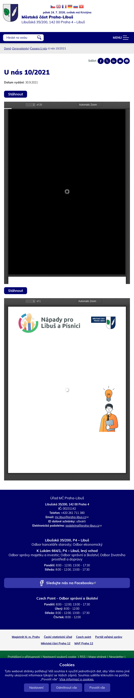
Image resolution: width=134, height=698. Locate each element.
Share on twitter (107, 61)
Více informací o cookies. (76, 679)
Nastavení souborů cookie (60, 657)
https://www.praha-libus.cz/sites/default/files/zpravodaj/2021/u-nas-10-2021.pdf (67, 193)
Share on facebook (101, 61)
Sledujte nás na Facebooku (71, 583)
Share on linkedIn (114, 61)
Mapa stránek (97, 657)
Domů (7, 48)
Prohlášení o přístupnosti (24, 657)
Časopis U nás (38, 48)
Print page (127, 61)
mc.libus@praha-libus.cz (71, 517)
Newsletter (116, 657)
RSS (83, 657)
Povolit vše (97, 687)
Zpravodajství (20, 48)
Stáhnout (15, 94)
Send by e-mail (120, 61)
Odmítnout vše (66, 687)
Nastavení (36, 687)
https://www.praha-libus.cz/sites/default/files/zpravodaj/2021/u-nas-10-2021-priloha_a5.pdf (67, 389)
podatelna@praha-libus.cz (83, 525)
